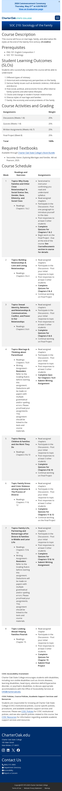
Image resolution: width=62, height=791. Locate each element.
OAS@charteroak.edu (11, 691)
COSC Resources (9, 717)
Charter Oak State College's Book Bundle (36, 152)
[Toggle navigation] (57, 18)
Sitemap (47, 788)
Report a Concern (10, 773)
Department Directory (12, 767)
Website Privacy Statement (33, 788)
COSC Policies (27, 711)
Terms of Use (16, 788)
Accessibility (8, 770)
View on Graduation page (31, 9)
